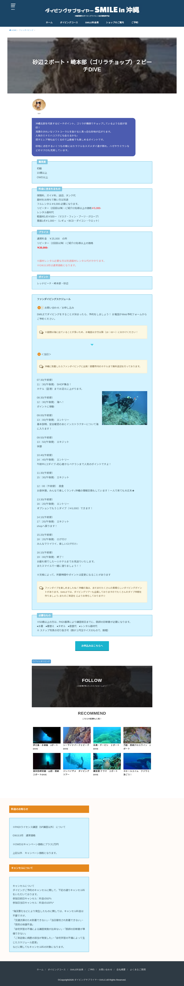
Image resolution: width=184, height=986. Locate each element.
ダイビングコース (69, 22)
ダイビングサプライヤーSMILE (90, 980)
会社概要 (121, 969)
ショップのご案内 (115, 22)
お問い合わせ (105, 969)
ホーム (49, 22)
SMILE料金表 (92, 22)
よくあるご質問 (138, 969)
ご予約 (134, 22)
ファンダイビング (42, 661)
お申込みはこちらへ (92, 645)
